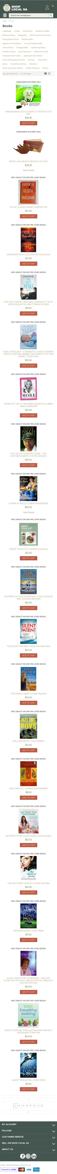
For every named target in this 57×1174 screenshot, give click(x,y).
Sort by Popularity (11, 73)
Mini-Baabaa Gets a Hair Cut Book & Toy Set (29, 113)
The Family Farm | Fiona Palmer (28, 694)
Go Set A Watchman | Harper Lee (28, 207)
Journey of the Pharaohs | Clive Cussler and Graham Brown (28, 597)
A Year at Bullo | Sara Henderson (28, 503)
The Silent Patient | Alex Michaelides (28, 646)
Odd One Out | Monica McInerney (28, 788)
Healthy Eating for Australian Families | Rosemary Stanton (28, 1031)
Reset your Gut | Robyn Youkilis (29, 549)
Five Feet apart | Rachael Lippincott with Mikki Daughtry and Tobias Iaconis (28, 303)
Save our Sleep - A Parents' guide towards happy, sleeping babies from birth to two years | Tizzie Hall (28, 354)
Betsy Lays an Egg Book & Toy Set (28, 161)
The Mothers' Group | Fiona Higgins (28, 883)
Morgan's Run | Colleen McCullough (28, 254)
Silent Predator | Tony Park (28, 1080)
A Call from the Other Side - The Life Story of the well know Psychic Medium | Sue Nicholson (28, 980)
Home (5, 21)
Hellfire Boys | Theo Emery (28, 741)
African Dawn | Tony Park (29, 931)
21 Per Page (27, 73)
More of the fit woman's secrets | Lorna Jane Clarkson (28, 405)
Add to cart (28, 123)
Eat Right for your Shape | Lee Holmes (28, 836)
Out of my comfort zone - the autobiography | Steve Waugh (28, 454)
